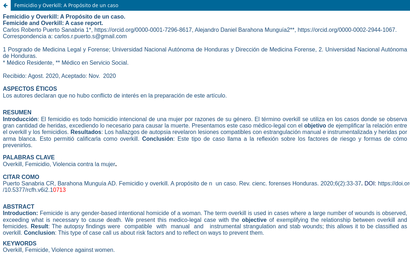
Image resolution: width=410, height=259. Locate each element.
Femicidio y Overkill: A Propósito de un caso (66, 5)
